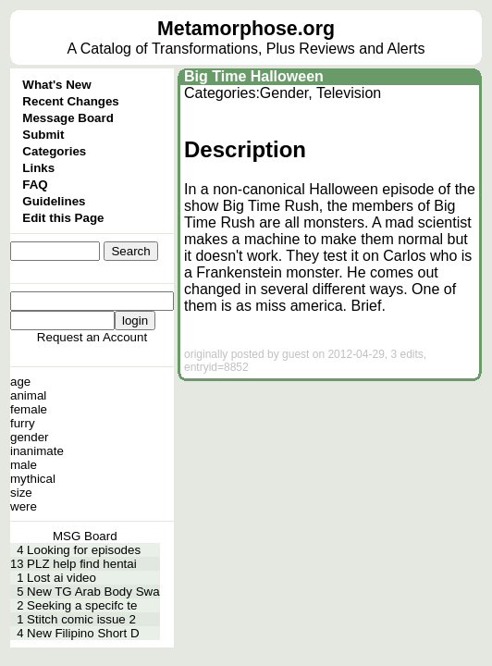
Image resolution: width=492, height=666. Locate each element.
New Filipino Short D (83, 633)
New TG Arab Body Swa (93, 591)
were (23, 506)
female (28, 409)
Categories (54, 151)
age (20, 381)
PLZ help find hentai (82, 564)
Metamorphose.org (246, 29)
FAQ (34, 184)
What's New (56, 85)
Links (38, 168)
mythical (32, 479)
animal (28, 395)
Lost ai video (61, 578)
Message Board (68, 118)
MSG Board (85, 536)
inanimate (37, 451)
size (21, 493)
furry (22, 423)
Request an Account (92, 337)
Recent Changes (70, 101)
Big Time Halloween (254, 76)
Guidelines (53, 201)
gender (29, 437)
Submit (43, 135)
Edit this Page (63, 218)
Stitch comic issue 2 (81, 619)
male (23, 465)
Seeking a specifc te (82, 605)
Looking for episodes (84, 550)
